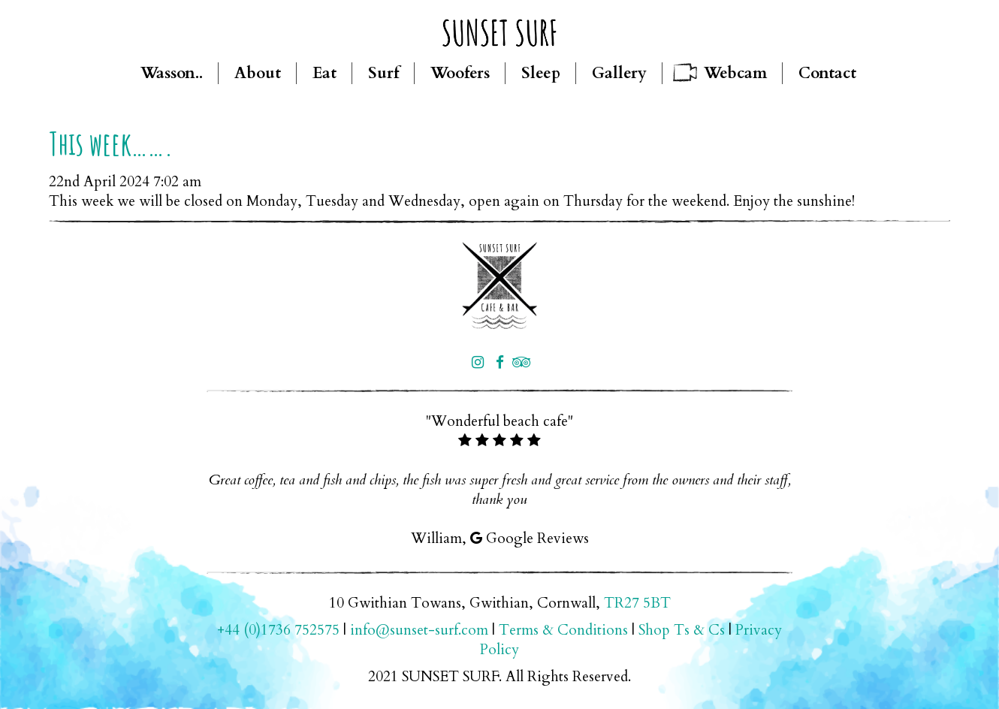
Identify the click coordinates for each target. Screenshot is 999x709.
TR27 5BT (637, 603)
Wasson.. (171, 73)
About (257, 73)
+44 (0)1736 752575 (278, 630)
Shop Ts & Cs (681, 630)
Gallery (619, 73)
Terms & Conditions (563, 630)
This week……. (111, 143)
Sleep (540, 73)
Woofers (460, 73)
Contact (827, 73)
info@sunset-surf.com (419, 630)
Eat (324, 73)
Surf (383, 73)
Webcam (735, 73)
